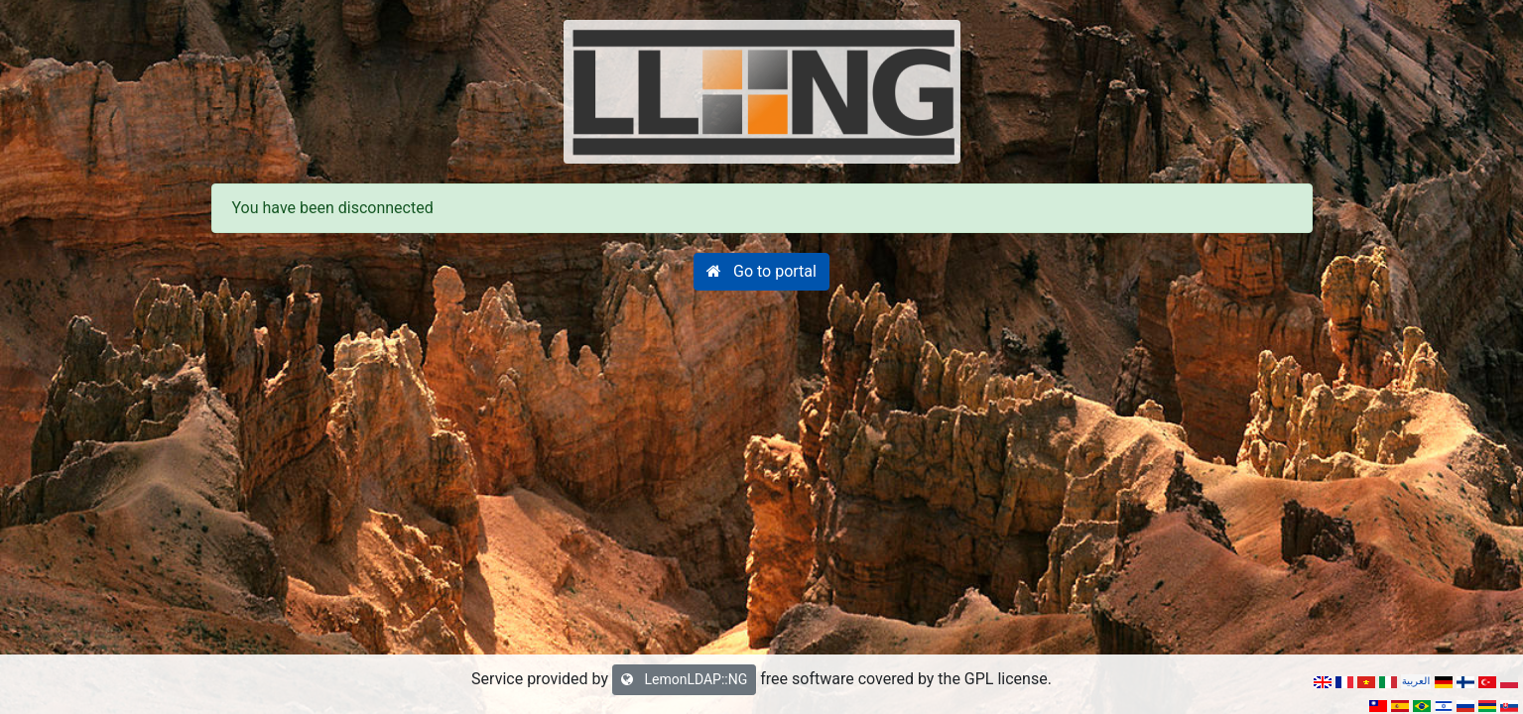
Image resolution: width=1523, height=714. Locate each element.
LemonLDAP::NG (684, 679)
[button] (761, 272)
